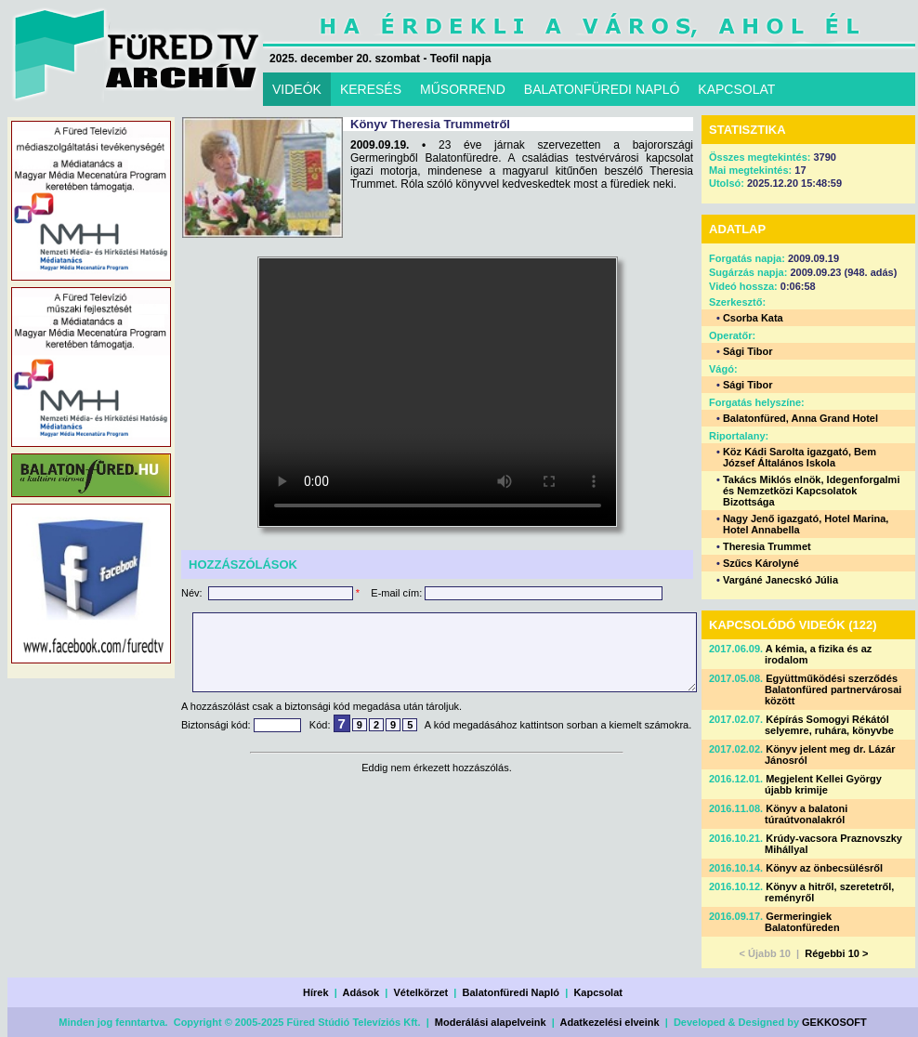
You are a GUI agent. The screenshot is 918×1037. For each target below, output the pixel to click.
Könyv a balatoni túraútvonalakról (806, 814)
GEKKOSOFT (834, 1022)
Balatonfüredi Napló (511, 992)
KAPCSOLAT (736, 89)
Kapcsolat (598, 992)
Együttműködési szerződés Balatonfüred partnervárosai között (833, 689)
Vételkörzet (421, 992)
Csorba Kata (753, 317)
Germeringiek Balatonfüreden (802, 922)
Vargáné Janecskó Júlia (780, 579)
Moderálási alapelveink (490, 1022)
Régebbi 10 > (836, 953)
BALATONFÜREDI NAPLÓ (602, 89)
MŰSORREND (462, 89)
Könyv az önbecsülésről (824, 867)
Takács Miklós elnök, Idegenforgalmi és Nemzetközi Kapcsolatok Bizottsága (811, 490)
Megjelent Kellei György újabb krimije (823, 784)
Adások (360, 992)
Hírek (316, 992)
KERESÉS (370, 89)
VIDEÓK (296, 89)
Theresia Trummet (767, 546)
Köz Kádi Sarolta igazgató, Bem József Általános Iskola (799, 457)
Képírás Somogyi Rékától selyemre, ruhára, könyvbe (829, 725)
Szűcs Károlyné (761, 563)
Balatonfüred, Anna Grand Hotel (800, 418)
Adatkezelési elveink (610, 1022)
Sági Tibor (748, 351)
